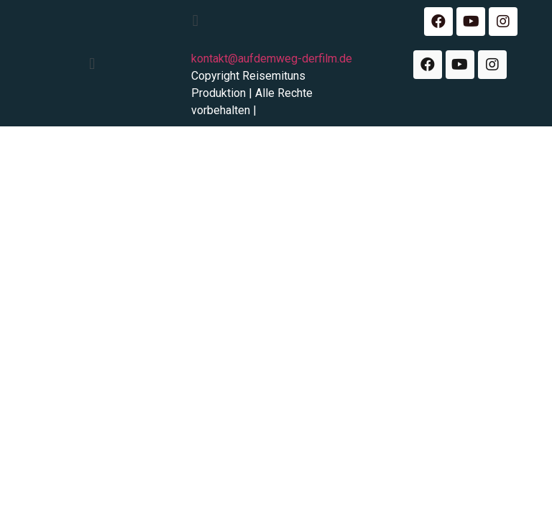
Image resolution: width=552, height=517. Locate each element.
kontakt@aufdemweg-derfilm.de (271, 58)
